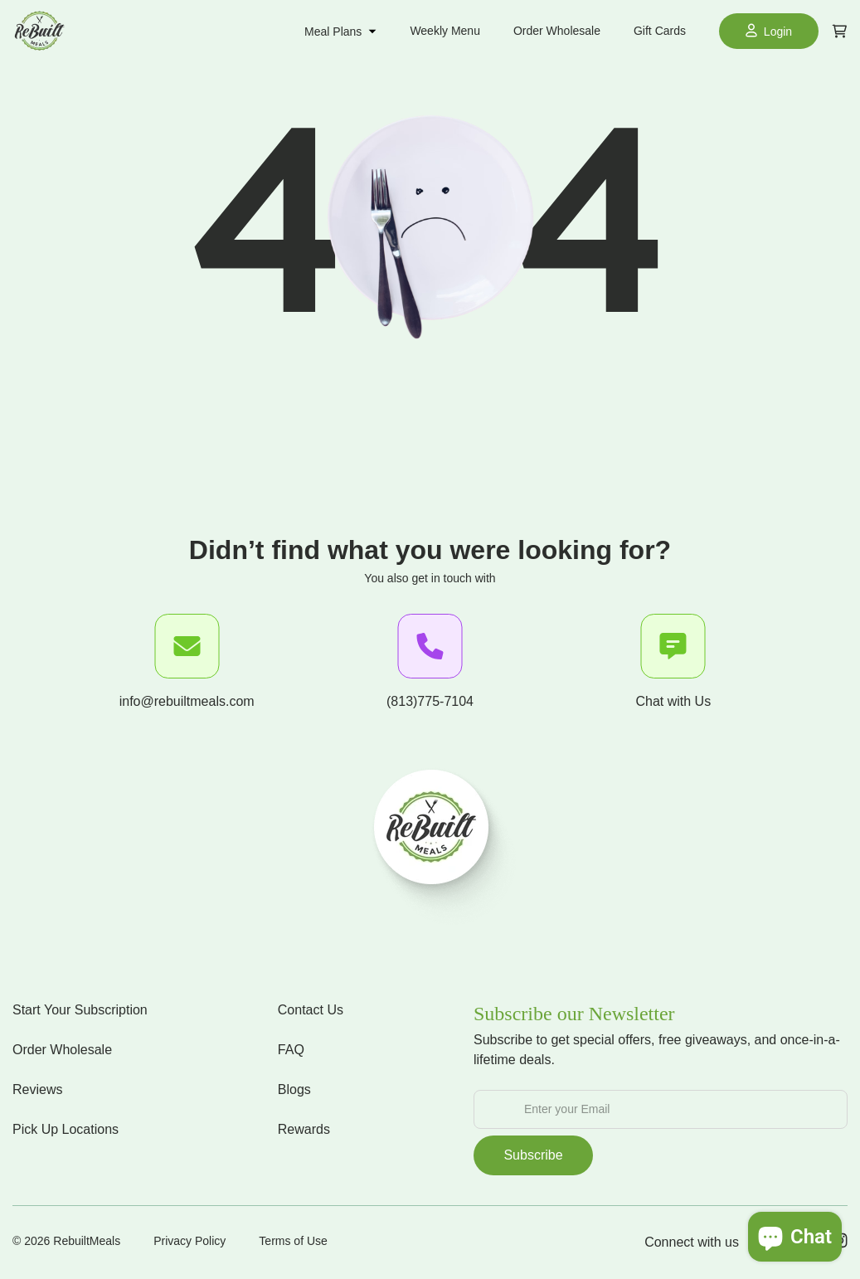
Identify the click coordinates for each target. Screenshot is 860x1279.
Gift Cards (660, 30)
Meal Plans (340, 31)
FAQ (291, 1050)
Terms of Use (293, 1240)
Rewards (304, 1129)
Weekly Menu (445, 30)
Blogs (294, 1089)
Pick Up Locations (65, 1129)
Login (769, 30)
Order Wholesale (556, 30)
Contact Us (310, 1010)
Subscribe (532, 1155)
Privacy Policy (189, 1240)
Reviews (37, 1089)
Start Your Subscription (80, 1010)
